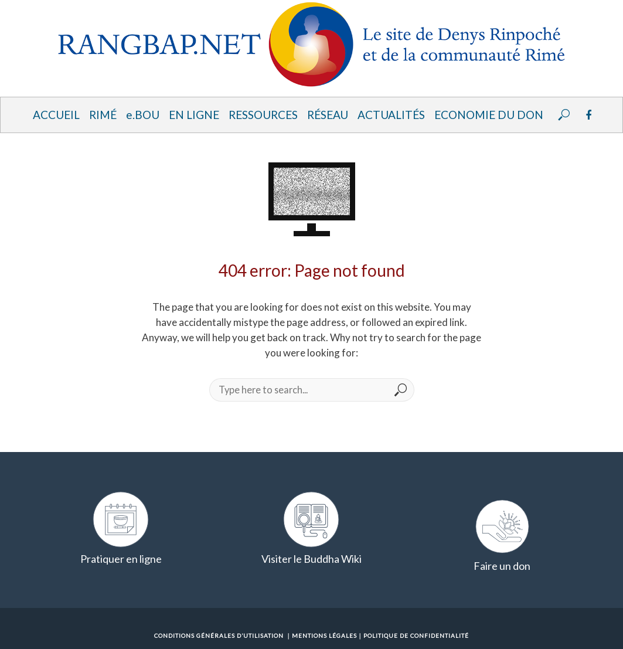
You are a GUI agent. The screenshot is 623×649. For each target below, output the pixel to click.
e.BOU (142, 114)
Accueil (56, 114)
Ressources (263, 114)
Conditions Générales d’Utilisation (219, 635)
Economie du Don (488, 114)
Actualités (391, 114)
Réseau (327, 114)
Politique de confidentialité (416, 635)
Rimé (103, 114)
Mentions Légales (324, 635)
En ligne (194, 114)
